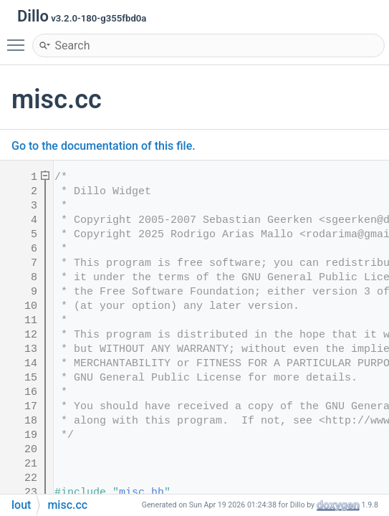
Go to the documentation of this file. (103, 146)
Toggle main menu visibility (19, 39)
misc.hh (141, 493)
